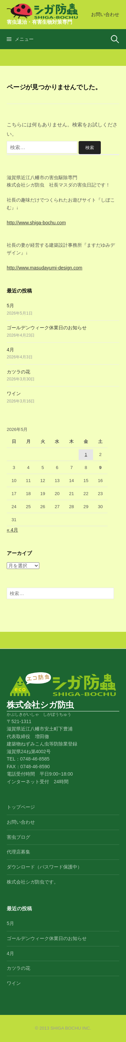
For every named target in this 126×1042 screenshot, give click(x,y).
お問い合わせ (105, 14)
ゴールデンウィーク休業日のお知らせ (47, 327)
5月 (10, 305)
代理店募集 (18, 851)
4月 (10, 349)
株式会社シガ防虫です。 (32, 882)
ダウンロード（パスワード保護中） (44, 867)
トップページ (21, 807)
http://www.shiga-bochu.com (36, 222)
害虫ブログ (18, 837)
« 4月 (12, 530)
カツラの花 (18, 371)
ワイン (14, 393)
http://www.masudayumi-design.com (44, 267)
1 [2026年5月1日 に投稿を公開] (86, 454)
